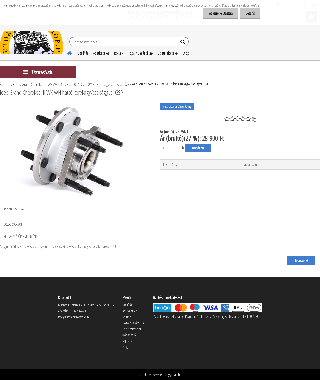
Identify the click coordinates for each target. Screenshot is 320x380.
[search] (183, 42)
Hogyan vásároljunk (140, 53)
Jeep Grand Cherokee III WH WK (36, 84)
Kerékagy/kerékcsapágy (113, 84)
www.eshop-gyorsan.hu (167, 374)
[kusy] (169, 148)
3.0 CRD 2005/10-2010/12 (77, 84)
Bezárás (250, 13)
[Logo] (31, 42)
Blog (186, 53)
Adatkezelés (101, 53)
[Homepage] (67, 52)
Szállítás (83, 53)
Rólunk (118, 53)
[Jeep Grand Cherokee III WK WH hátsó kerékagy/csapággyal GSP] (74, 105)
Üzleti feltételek (168, 53)
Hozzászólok (301, 260)
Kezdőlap (6, 84)
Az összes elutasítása (220, 13)
